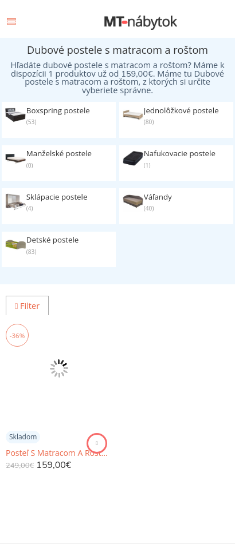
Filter (27, 305)
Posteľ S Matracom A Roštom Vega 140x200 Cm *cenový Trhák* (59, 453)
